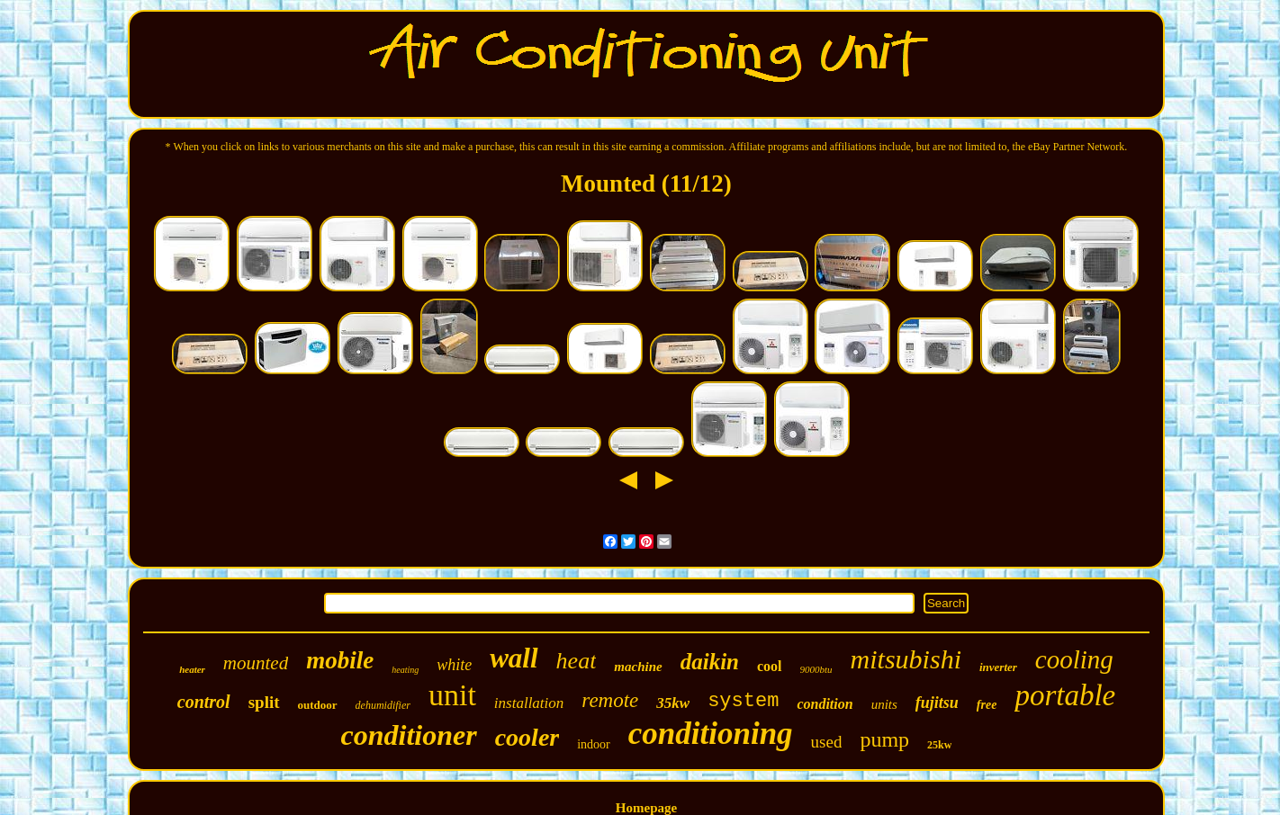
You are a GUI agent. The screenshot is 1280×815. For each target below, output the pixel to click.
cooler (527, 737)
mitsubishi (906, 659)
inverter (998, 667)
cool (769, 666)
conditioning (710, 733)
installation (528, 703)
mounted (255, 663)
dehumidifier (383, 705)
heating (405, 670)
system (743, 701)
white (454, 665)
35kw (673, 703)
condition (824, 704)
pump (884, 739)
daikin (710, 661)
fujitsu (937, 703)
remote (609, 700)
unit (452, 695)
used (827, 741)
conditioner (409, 735)
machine (638, 666)
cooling (1074, 659)
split (264, 702)
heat (576, 661)
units (884, 704)
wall (513, 658)
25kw (939, 745)
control (203, 702)
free (987, 705)
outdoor (318, 705)
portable (1064, 695)
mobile (340, 660)
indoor (593, 744)
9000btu (816, 669)
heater (192, 669)
